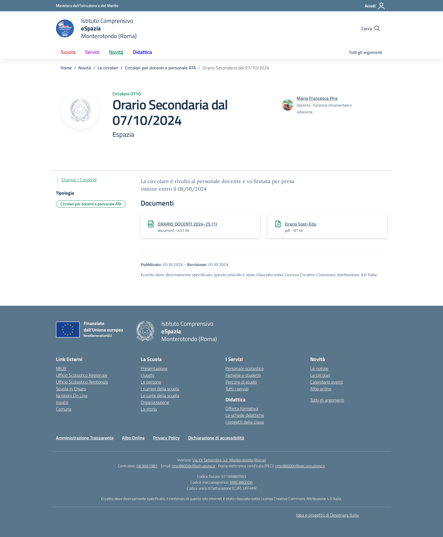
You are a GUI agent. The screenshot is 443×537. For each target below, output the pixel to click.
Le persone (151, 381)
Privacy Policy (166, 437)
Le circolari (320, 375)
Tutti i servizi (236, 388)
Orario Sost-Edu (300, 224)
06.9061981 (147, 466)
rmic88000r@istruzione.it (193, 466)
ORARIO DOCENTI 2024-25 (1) (187, 224)
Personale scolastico (244, 368)
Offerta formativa (241, 408)
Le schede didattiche (244, 415)
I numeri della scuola (160, 388)
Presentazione (154, 368)
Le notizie (319, 368)
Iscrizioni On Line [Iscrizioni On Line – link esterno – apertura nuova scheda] (72, 395)
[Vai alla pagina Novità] (84, 67)
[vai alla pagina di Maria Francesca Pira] (317, 98)
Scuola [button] (68, 52)
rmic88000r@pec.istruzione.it (300, 466)
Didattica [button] (142, 52)
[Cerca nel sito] (370, 28)
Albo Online (133, 437)
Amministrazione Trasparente (85, 437)
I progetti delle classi (244, 422)
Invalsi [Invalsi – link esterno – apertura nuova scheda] (62, 402)
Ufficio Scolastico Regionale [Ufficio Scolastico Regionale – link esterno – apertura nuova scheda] (81, 375)
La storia (149, 409)
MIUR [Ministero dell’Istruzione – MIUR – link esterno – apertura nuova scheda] (61, 368)
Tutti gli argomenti (365, 52)
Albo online (320, 388)
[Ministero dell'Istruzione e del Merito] (87, 5)
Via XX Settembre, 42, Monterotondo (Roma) (229, 460)
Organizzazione (155, 402)
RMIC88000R (241, 482)
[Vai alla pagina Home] (66, 67)
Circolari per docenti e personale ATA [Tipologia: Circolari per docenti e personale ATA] (90, 204)
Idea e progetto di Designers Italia (327, 515)
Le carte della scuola (160, 395)
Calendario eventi (326, 381)
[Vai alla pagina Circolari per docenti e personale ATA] (160, 67)
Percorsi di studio (241, 381)
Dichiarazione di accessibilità (216, 437)
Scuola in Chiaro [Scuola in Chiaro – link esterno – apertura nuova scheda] (71, 388)
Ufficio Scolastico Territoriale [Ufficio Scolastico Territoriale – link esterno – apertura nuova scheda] (82, 381)
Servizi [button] (92, 52)
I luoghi (147, 375)
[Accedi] (375, 6)
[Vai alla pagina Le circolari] (107, 67)
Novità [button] (116, 52)
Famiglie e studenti (243, 375)
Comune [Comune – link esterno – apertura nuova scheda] (63, 409)
